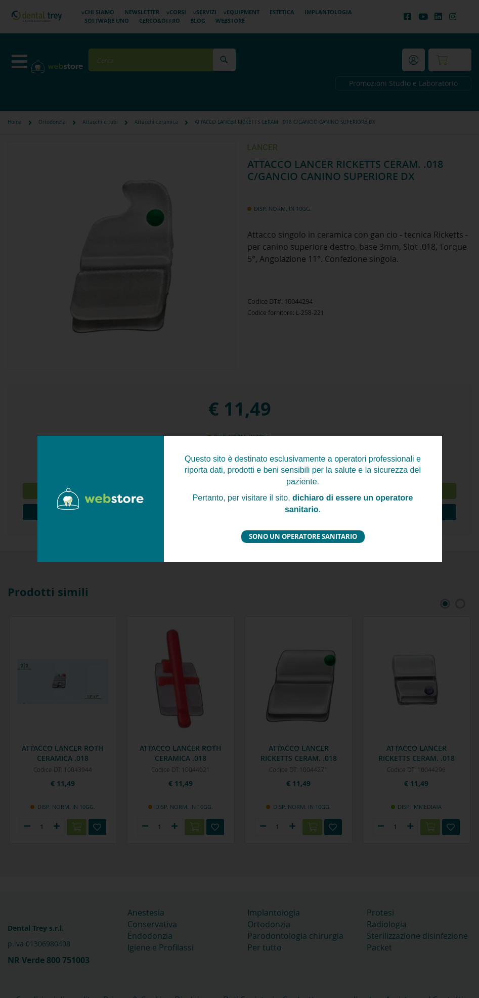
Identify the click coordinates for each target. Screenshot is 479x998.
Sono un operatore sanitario (303, 536)
